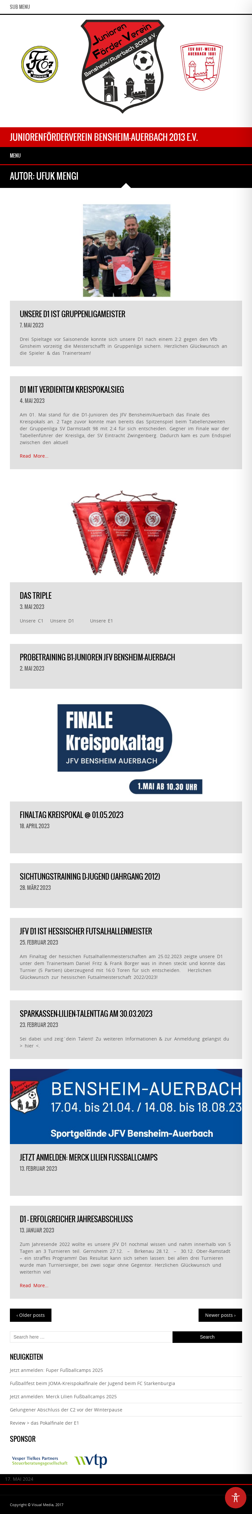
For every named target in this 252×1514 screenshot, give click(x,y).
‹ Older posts (30, 1315)
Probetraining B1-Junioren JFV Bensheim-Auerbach (97, 657)
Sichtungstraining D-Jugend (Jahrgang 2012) (90, 876)
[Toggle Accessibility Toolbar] (235, 1497)
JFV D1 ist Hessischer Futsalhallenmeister (86, 931)
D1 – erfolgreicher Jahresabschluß (76, 1219)
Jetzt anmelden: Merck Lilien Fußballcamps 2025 (63, 1396)
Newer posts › (220, 1315)
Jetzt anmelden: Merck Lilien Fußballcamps (89, 1157)
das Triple (35, 595)
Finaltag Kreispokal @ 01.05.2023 (71, 814)
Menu (15, 155)
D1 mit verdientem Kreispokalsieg (72, 389)
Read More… (34, 456)
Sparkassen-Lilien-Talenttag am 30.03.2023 (86, 1013)
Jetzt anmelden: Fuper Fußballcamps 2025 (56, 1370)
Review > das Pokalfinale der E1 (44, 1423)
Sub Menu (20, 7)
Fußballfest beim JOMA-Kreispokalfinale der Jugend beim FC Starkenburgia (92, 1383)
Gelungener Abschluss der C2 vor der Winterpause (66, 1410)
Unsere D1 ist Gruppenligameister (72, 314)
